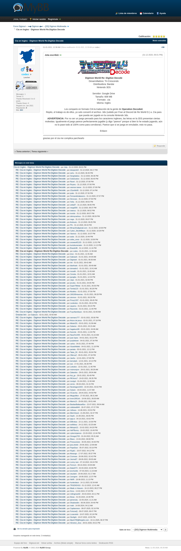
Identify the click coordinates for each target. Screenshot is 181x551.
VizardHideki (75, 346)
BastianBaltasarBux (77, 404)
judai (72, 193)
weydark (73, 474)
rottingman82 (75, 494)
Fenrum (73, 465)
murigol (73, 381)
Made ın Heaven (76, 488)
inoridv (72, 213)
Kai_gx (73, 375)
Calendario (148, 13)
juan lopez (74, 338)
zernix (72, 384)
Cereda (73, 274)
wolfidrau (73, 425)
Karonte (73, 332)
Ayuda (163, 13)
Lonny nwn (74, 462)
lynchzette (74, 471)
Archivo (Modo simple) (63, 543)
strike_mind (74, 239)
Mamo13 (73, 401)
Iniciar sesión (39, 19)
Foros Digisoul (19, 26)
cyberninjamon (76, 433)
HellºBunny (74, 430)
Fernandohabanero (77, 196)
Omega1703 (75, 436)
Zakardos (73, 372)
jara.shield (74, 445)
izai (71, 364)
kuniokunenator (76, 245)
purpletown (74, 341)
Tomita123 (74, 289)
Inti (71, 262)
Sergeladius (74, 176)
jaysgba (73, 277)
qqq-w (72, 419)
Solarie (73, 390)
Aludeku (73, 291)
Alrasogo (73, 453)
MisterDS (73, 323)
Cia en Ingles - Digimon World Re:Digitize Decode (36, 167)
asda (72, 237)
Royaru (73, 184)
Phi (71, 225)
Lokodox (73, 367)
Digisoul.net (34, 543)
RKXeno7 (74, 378)
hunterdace (74, 482)
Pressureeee (75, 442)
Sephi (72, 416)
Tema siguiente (39, 151)
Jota (65, 167)
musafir (73, 271)
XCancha (73, 393)
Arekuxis (73, 222)
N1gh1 (72, 451)
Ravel (72, 182)
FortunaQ (73, 511)
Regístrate (53, 19)
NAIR (72, 479)
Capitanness (75, 508)
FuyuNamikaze (76, 312)
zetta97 (73, 205)
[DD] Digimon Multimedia (55, 26)
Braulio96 (73, 248)
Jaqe (72, 280)
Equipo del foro (20, 543)
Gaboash (73, 257)
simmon (73, 297)
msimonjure (74, 370)
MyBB (25, 548)
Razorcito (73, 309)
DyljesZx (34, 315)
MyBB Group (45, 548)
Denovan (73, 199)
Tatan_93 (73, 352)
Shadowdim (74, 503)
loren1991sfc (75, 398)
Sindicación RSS (106, 543)
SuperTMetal (75, 286)
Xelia (72, 202)
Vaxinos (73, 234)
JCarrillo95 (74, 190)
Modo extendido (159, 41)
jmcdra (72, 283)
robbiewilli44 (75, 407)
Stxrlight (73, 517)
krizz (72, 254)
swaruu (73, 210)
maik (72, 505)
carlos (72, 344)
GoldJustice (74, 179)
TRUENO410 (75, 485)
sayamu (73, 306)
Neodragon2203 (76, 387)
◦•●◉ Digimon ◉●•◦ (35, 26)
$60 (21, 110)
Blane (72, 439)
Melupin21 (74, 427)
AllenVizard (74, 413)
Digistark (73, 260)
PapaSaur (74, 448)
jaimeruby (74, 500)
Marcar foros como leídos (86, 543)
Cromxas (73, 456)
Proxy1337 (74, 300)
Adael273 (73, 468)
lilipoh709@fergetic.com (79, 520)
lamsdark (73, 361)
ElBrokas (73, 422)
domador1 (74, 268)
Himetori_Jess (75, 523)
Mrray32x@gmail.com (78, 228)
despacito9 (74, 170)
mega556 (73, 208)
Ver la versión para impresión (28, 529)
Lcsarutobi (74, 514)
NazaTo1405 (75, 335)
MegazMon (74, 396)
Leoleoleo (74, 303)
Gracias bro (21, 314)
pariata (73, 349)
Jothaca (73, 410)
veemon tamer (75, 187)
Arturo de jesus (76, 320)
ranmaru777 (75, 318)
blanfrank (73, 266)
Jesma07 (73, 459)
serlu (72, 173)
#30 (162, 47)
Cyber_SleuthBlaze (77, 231)
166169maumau (76, 294)
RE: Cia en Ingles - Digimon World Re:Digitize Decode (41, 170)
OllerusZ (73, 355)
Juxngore (73, 477)
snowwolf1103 (75, 242)
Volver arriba (46, 543)
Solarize (73, 326)
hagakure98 (74, 329)
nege (72, 219)
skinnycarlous (75, 216)
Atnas (72, 497)
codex (97, 47)
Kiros (72, 491)
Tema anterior (23, 151)
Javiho (72, 358)
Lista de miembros (127, 13)
